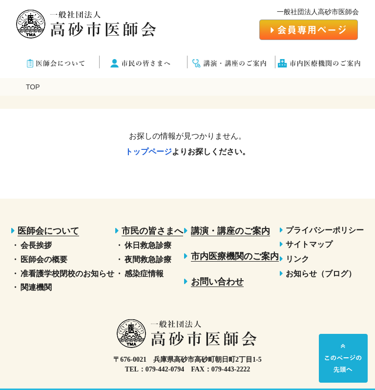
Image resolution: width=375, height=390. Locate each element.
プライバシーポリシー (325, 230)
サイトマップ (309, 244)
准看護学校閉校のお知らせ (67, 273)
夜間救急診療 (148, 259)
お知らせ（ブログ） (321, 273)
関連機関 (36, 287)
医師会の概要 (44, 259)
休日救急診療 (148, 245)
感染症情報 (144, 273)
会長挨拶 (36, 245)
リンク (297, 259)
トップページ (148, 151)
